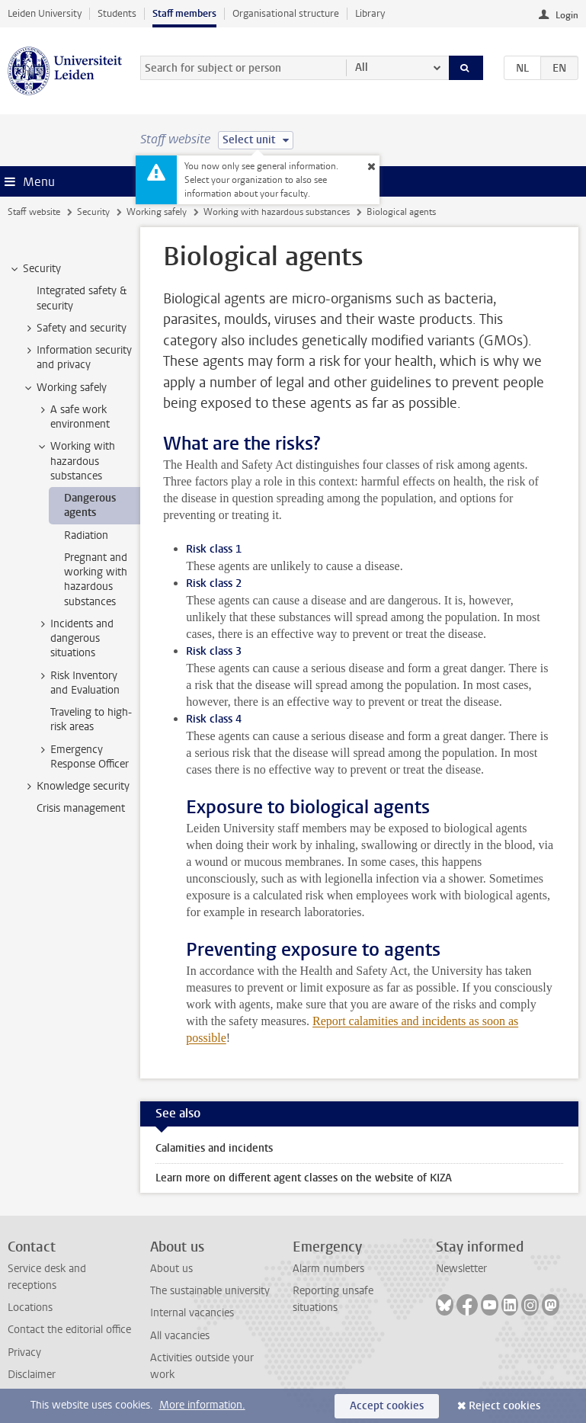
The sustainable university (210, 1291)
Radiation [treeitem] (86, 535)
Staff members (184, 13)
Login (567, 15)
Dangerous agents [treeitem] (90, 505)
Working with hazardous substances (276, 212)
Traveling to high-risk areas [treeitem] (91, 719)
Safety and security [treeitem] (74, 328)
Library (370, 13)
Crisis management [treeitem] (81, 808)
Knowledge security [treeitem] (76, 786)
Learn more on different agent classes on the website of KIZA (303, 1178)
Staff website (34, 212)
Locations (30, 1307)
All (361, 67)
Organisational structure (285, 13)
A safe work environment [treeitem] (73, 416)
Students (117, 13)
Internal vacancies (192, 1313)
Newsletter (461, 1268)
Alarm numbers (328, 1268)
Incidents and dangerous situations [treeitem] (75, 639)
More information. (202, 1405)
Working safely (156, 212)
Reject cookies (504, 1406)
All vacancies (180, 1335)
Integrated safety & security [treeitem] (81, 298)
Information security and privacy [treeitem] (77, 357)
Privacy (24, 1352)
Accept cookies (387, 1406)
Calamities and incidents (214, 1148)
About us (171, 1268)
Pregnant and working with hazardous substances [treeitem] (95, 579)
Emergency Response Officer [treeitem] (82, 756)
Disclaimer (32, 1374)
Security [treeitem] (34, 269)
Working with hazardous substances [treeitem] (75, 461)
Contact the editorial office (69, 1329)
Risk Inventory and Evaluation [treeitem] (78, 682)
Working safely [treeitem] (64, 388)
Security (93, 212)
